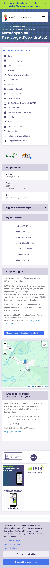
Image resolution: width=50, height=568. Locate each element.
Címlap (5, 27)
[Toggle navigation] (43, 17)
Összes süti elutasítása (26, 554)
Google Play (36, 321)
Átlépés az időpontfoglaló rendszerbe (22, 333)
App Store (11, 323)
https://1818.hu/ (14, 432)
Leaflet (31, 386)
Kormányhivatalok (15, 17)
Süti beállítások (10, 548)
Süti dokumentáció (12, 544)
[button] (25, 361)
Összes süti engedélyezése (26, 562)
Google (45, 386)
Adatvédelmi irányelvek (13, 541)
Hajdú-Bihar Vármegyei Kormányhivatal (21, 29)
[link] (25, 167)
